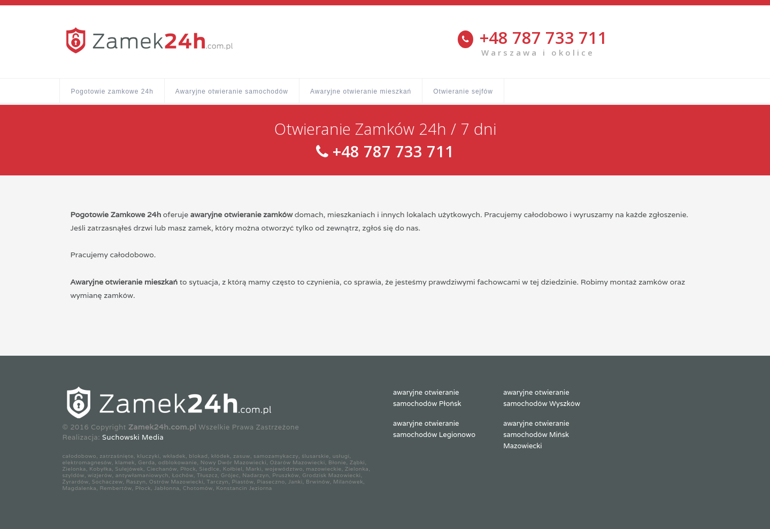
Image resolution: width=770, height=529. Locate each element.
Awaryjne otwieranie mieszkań (360, 91)
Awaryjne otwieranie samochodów (231, 91)
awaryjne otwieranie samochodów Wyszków (541, 398)
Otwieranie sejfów (463, 91)
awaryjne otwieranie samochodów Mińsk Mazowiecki (536, 434)
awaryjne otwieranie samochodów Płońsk (427, 398)
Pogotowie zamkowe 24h (112, 91)
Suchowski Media (133, 437)
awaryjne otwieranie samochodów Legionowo (434, 429)
